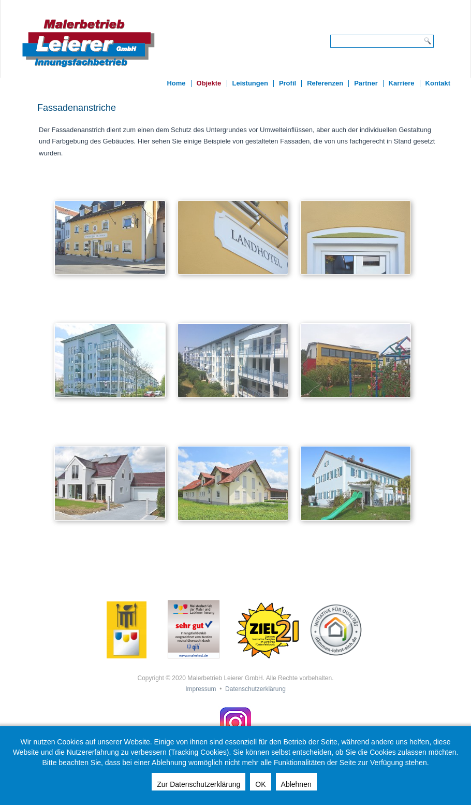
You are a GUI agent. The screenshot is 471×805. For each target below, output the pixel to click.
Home (176, 83)
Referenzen (325, 83)
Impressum (200, 689)
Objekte (209, 83)
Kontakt (437, 83)
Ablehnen (296, 784)
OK (260, 784)
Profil (287, 83)
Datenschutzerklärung (255, 689)
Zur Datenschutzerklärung (198, 784)
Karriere (402, 83)
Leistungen (250, 83)
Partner (366, 83)
